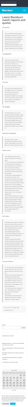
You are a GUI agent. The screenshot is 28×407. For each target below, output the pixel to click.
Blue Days (7, 10)
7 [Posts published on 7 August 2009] (17, 378)
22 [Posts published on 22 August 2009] (20, 383)
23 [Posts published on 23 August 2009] (24, 383)
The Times (5, 82)
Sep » (15, 390)
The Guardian (5, 27)
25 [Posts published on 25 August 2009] (7, 385)
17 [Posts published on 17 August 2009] (3, 383)
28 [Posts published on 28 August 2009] (17, 385)
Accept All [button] (13, 403)
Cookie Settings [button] (6, 403)
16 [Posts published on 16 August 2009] (24, 380)
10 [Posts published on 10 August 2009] (3, 380)
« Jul (12, 390)
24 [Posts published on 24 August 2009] (3, 385)
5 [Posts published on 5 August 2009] (10, 378)
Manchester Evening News (9, 133)
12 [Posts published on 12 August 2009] (10, 380)
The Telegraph (6, 107)
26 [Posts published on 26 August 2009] (10, 385)
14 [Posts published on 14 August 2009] (17, 380)
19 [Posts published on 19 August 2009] (10, 383)
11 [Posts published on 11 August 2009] (7, 380)
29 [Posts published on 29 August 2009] (20, 385)
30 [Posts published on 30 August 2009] (24, 385)
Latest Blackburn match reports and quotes (13, 20)
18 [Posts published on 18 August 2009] (7, 383)
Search (3, 325)
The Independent (6, 54)
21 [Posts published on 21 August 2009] (17, 383)
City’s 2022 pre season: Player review (10, 362)
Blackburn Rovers (9, 310)
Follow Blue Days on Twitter (8, 335)
